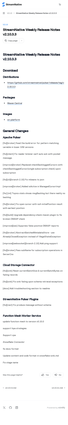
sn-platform (13, 119)
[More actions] (64, 5)
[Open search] (54, 4)
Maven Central (14, 103)
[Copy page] (11, 40)
